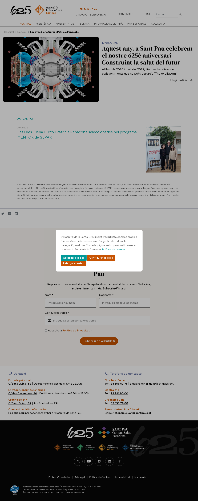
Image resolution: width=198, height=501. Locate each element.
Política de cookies (114, 249)
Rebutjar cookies (73, 263)
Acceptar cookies (73, 257)
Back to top (189, 479)
